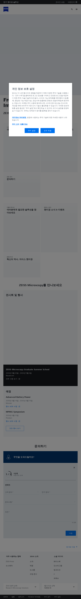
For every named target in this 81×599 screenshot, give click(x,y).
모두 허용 (47, 130)
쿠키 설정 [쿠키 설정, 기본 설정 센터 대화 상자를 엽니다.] (32, 130)
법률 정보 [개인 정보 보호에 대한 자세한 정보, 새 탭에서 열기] (24, 124)
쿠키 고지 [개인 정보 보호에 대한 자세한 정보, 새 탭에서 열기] (15, 124)
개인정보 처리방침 (19, 117)
